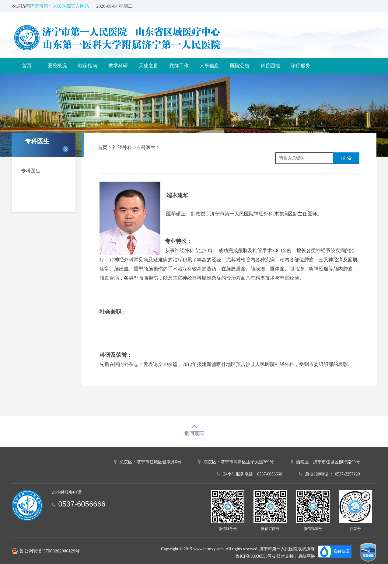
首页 (27, 65)
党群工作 (179, 65)
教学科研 (118, 65)
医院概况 (57, 65)
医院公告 (240, 65)
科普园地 (270, 65)
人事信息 (209, 65)
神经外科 (123, 147)
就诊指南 (87, 65)
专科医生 (30, 170)
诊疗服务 (300, 65)
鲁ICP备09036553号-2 (255, 556)
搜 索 (346, 158)
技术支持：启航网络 (296, 556)
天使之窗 (148, 65)
